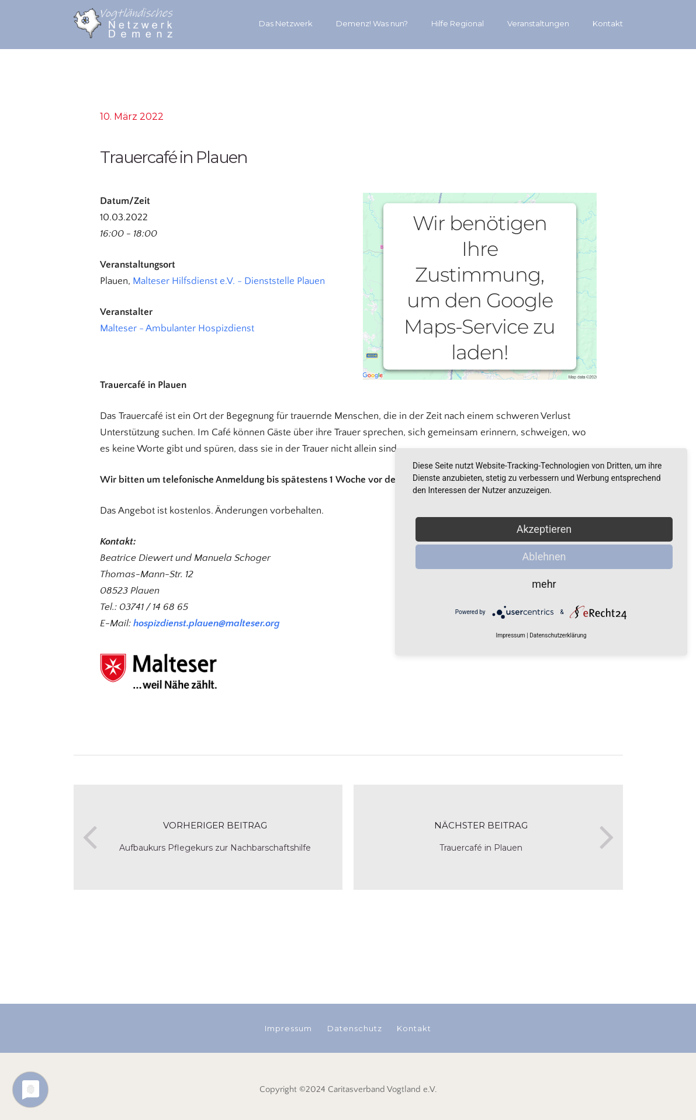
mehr (544, 584)
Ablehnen (544, 556)
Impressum (510, 635)
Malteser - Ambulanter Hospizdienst (177, 328)
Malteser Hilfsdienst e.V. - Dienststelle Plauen (229, 281)
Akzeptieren (544, 529)
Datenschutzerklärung (557, 635)
